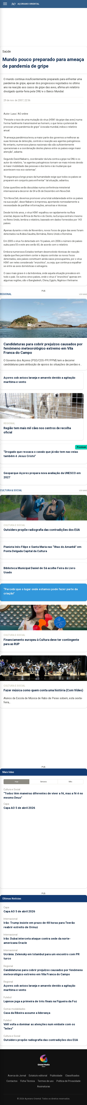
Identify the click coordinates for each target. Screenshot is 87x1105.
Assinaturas (43, 1086)
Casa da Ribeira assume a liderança (27, 1013)
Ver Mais (83, 294)
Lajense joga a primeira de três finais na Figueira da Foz (40, 1001)
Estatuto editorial (38, 1075)
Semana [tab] (43, 782)
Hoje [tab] (16, 782)
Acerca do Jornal (17, 1075)
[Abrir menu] (5, 4)
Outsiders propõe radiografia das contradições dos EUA (42, 530)
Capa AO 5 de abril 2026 (19, 807)
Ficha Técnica (27, 1081)
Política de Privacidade (68, 1081)
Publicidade (56, 1075)
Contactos (11, 1081)
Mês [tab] (70, 782)
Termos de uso (46, 1081)
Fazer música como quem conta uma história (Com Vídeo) (43, 690)
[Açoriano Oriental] (43, 1067)
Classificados (72, 1075)
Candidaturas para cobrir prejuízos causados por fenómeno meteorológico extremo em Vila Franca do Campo (43, 348)
